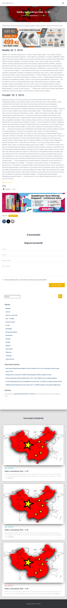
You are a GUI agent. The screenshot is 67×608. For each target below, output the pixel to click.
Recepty (8, 342)
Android (8, 312)
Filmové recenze (10, 322)
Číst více (10, 478)
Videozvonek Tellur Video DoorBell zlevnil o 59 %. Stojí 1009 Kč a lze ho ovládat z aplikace (31, 378)
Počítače (8, 339)
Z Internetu (9, 355)
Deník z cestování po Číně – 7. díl (16, 471)
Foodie (8, 325)
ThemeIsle (38, 604)
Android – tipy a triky (11, 315)
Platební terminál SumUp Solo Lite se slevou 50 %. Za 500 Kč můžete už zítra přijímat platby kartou (33, 385)
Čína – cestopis (10, 318)
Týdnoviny (8, 352)
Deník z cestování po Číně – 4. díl (16, 589)
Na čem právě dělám (11, 332)
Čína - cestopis (13, 215)
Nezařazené (9, 335)
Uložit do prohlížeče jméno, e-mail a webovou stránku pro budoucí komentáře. (25, 280)
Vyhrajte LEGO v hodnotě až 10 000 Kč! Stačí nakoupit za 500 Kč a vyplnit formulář (28, 374)
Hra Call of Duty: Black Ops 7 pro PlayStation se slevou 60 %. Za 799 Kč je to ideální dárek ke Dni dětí (34, 381)
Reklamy (8, 345)
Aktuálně (8, 308)
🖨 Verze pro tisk (7, 182)
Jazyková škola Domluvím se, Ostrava (24, 394)
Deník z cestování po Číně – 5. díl (16, 530)
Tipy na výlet (9, 349)
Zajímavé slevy (10, 359)
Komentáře (9, 328)
